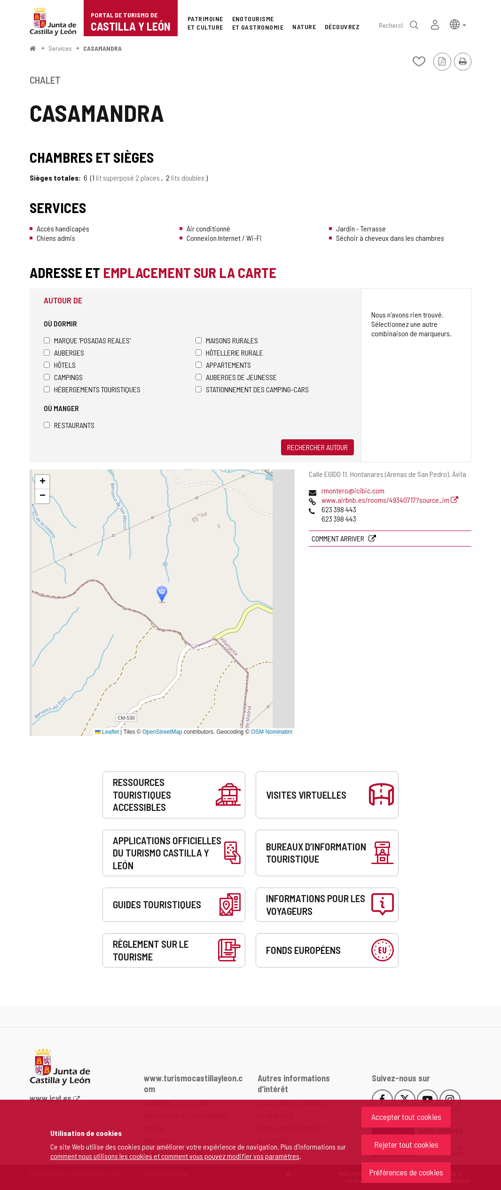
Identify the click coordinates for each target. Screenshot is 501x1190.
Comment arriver (339, 538)
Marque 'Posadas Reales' (87, 340)
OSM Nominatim (271, 732)
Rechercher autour (317, 447)
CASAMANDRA (102, 48)
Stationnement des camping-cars (252, 389)
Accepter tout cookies (406, 1116)
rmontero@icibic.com (352, 490)
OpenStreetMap (162, 732)
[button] (458, 24)
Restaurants (69, 424)
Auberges (64, 352)
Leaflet (107, 732)
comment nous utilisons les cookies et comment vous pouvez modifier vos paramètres (174, 1155)
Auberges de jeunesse (236, 377)
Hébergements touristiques (92, 389)
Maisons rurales (227, 340)
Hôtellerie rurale (229, 352)
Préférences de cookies (406, 1172)
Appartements (223, 364)
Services (60, 48)
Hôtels (60, 364)
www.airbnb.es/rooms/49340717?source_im (389, 499)
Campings (63, 377)
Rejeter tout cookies (406, 1144)
